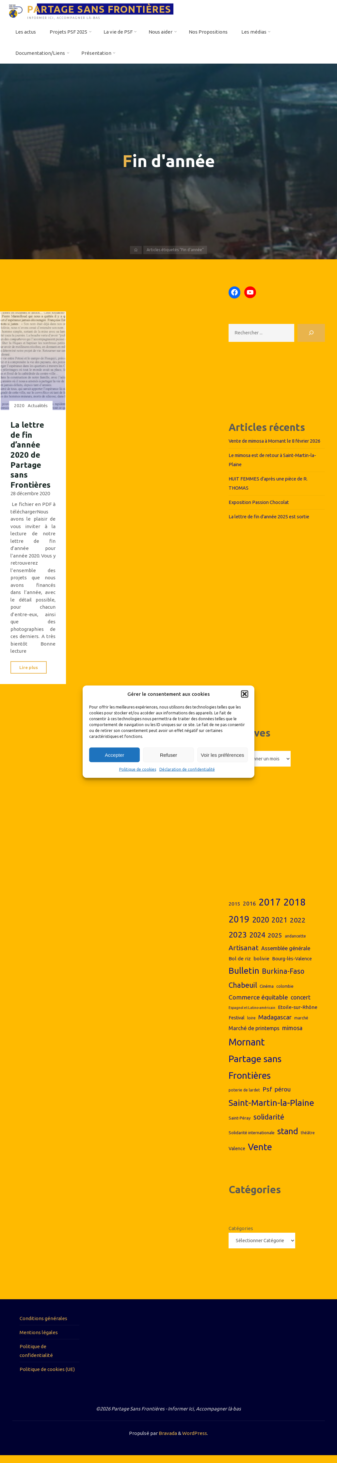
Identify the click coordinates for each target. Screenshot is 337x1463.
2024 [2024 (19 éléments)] (257, 942)
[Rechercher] (311, 333)
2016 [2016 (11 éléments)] (249, 910)
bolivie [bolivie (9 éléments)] (261, 965)
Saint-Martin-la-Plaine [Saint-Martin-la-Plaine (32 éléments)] (271, 1110)
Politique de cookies (137, 769)
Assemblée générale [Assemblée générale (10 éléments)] (285, 955)
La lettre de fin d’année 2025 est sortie (272, 523)
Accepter (114, 754)
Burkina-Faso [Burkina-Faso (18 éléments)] (283, 979)
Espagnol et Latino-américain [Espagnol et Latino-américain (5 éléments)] (252, 1015)
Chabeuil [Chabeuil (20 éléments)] (243, 992)
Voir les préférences (222, 754)
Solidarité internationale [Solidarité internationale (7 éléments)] (252, 1139)
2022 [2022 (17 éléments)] (298, 927)
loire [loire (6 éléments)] (251, 1025)
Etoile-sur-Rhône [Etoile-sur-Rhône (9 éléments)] (297, 1014)
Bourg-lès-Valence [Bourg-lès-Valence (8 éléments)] (292, 965)
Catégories (241, 1236)
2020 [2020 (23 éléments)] (260, 926)
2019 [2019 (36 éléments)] (239, 926)
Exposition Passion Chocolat (260, 509)
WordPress (194, 1440)
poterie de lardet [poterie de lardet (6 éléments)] (244, 1097)
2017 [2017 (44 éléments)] (270, 909)
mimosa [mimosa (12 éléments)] (292, 1035)
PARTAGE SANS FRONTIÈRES (100, 8)
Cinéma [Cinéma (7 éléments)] (267, 993)
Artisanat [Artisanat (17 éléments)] (244, 955)
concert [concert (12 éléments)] (301, 1004)
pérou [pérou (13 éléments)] (283, 1096)
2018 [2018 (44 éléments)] (294, 909)
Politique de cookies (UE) (47, 1376)
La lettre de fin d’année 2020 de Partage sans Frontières (31, 454)
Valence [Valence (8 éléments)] (237, 1155)
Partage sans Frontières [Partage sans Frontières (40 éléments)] (255, 1074)
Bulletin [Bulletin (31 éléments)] (244, 978)
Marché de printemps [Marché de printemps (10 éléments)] (254, 1035)
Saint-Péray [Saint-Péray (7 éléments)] (240, 1125)
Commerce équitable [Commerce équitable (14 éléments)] (258, 1004)
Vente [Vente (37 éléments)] (260, 1154)
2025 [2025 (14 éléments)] (275, 942)
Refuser (168, 754)
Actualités (38, 405)
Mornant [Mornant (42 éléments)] (247, 1049)
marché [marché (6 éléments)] (301, 1025)
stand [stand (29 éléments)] (287, 1138)
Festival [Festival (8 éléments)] (237, 1025)
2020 (19, 405)
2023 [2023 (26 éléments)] (238, 941)
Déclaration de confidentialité (187, 769)
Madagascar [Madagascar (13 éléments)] (275, 1024)
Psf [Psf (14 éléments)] (267, 1096)
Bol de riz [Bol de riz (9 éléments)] (240, 965)
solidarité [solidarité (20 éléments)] (268, 1124)
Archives (238, 753)
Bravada (167, 1440)
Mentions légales (39, 1340)
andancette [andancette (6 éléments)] (295, 943)
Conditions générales (43, 1326)
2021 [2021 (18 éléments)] (279, 927)
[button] (244, 694)
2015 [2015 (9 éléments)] (234, 911)
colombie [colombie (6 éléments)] (285, 993)
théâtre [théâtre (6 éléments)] (308, 1140)
